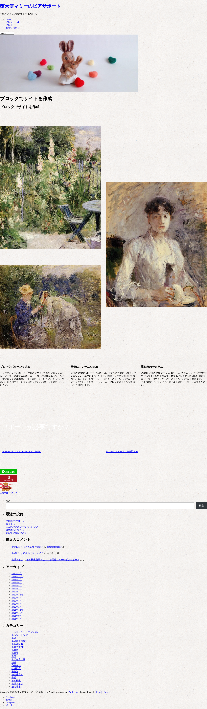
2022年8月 (17, 597)
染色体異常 (17, 674)
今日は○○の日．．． (16, 520)
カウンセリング (20, 635)
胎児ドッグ (17, 559)
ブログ (9, 25)
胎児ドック (17, 683)
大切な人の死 (18, 659)
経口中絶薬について (16, 533)
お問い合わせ (13, 28)
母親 (14, 677)
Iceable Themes (103, 692)
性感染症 (16, 668)
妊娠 (14, 662)
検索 (8, 500)
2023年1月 (17, 591)
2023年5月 (17, 585)
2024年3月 (17, 573)
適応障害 (16, 686)
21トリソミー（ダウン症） (25, 632)
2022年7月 (17, 600)
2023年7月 (17, 579)
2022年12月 (17, 594)
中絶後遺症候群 (20, 641)
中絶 (14, 638)
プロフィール (13, 22)
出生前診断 (17, 644)
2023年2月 (17, 588)
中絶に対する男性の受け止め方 (28, 547)
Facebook (10, 697)
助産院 (15, 653)
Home (8, 19)
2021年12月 (17, 610)
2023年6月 (17, 582)
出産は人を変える (15, 530)
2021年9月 (17, 616)
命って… (10, 524)
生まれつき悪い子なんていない (22, 527)
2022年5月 (17, 604)
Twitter (9, 699)
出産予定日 (17, 647)
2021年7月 (17, 619)
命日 (14, 656)
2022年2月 (17, 607)
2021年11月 (17, 613)
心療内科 (16, 665)
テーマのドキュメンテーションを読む (21, 451)
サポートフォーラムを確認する (122, 451)
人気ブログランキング (10, 493)
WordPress (73, 692)
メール (9, 705)
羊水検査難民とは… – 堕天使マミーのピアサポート (52, 559)
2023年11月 (17, 576)
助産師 (15, 650)
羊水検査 (16, 680)
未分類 (15, 671)
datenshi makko (54, 547)
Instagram (10, 702)
